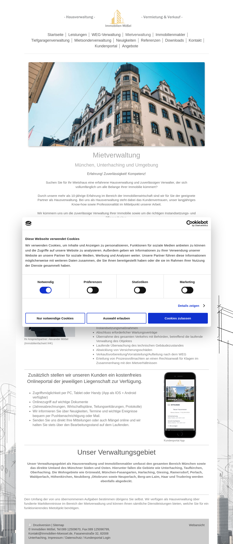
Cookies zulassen (178, 318)
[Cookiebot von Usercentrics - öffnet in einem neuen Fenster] (189, 223)
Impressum (55, 537)
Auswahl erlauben (116, 318)
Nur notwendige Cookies (55, 318)
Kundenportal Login (98, 537)
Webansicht (196, 525)
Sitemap (58, 525)
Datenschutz (73, 537)
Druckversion (40, 525)
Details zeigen (188, 305)
